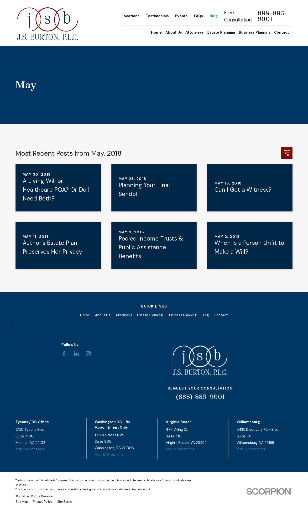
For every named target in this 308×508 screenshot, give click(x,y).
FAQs (198, 16)
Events (181, 16)
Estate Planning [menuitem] (221, 32)
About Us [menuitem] (173, 32)
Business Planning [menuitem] (255, 32)
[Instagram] (88, 353)
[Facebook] (64, 353)
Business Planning (182, 315)
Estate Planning (150, 315)
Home (85, 315)
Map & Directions (30, 449)
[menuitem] (22, 502)
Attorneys (123, 315)
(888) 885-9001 (200, 396)
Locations (130, 16)
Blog (214, 16)
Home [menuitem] (156, 32)
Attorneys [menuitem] (194, 32)
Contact (221, 315)
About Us (102, 315)
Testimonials (157, 16)
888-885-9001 (273, 16)
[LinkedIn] (76, 353)
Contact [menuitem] (281, 32)
